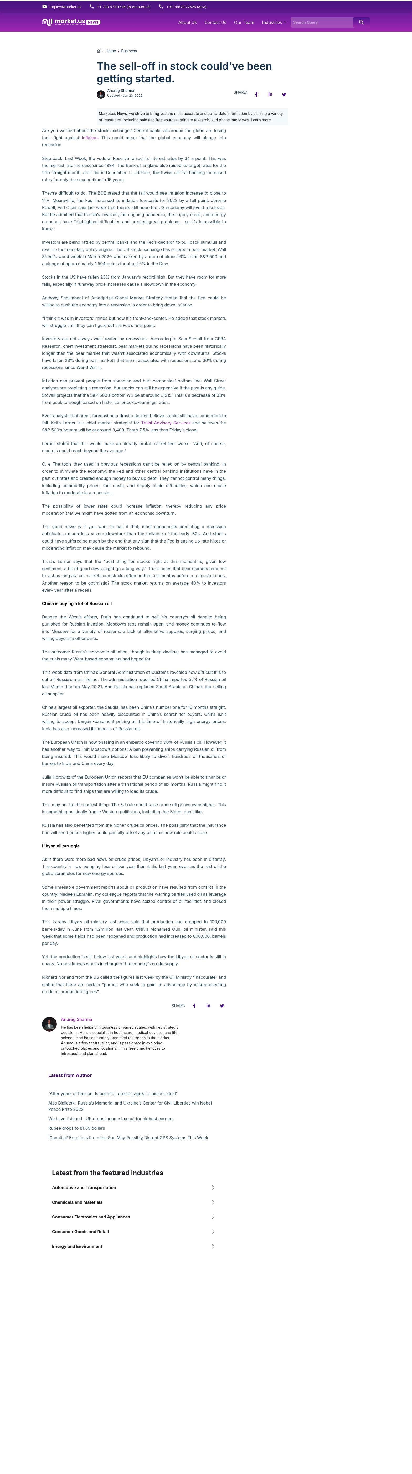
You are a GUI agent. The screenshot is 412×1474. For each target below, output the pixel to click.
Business (129, 51)
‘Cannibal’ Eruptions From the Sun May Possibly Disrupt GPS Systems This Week (128, 1137)
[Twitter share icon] (284, 94)
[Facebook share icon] (256, 94)
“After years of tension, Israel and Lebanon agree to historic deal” (113, 1093)
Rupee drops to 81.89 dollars (76, 1128)
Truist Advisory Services (165, 422)
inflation (89, 137)
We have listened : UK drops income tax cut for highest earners (111, 1118)
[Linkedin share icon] (270, 94)
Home (111, 51)
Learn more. (261, 120)
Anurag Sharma (120, 90)
